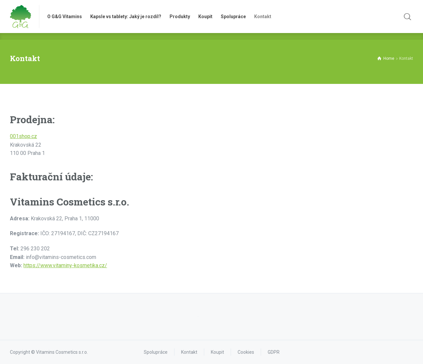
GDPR (274, 352)
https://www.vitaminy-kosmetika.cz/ (65, 265)
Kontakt (189, 352)
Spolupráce (156, 352)
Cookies (246, 352)
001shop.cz (23, 136)
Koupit (217, 352)
